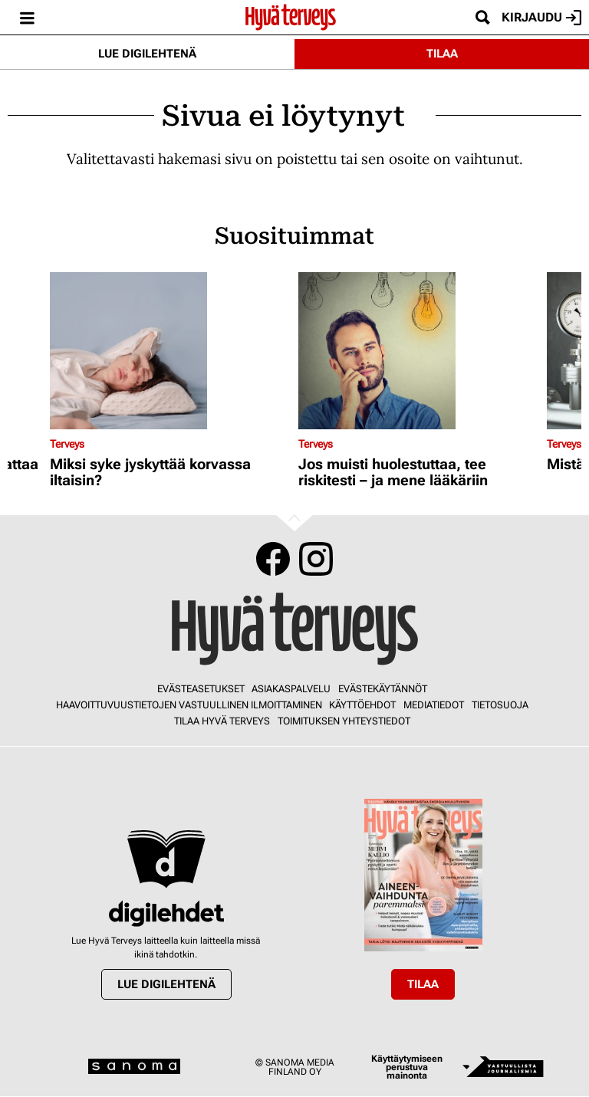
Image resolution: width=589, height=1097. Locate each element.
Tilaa (442, 54)
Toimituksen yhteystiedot (344, 721)
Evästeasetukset (201, 689)
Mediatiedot (433, 705)
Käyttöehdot (362, 705)
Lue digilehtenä (147, 54)
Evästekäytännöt (382, 689)
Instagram (316, 559)
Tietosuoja (500, 705)
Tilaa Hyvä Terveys (222, 721)
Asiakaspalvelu (291, 689)
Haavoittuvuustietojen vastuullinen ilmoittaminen (189, 705)
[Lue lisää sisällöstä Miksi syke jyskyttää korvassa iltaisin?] (170, 350)
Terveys (67, 444)
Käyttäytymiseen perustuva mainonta (407, 1067)
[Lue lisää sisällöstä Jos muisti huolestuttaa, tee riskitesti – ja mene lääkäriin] (418, 350)
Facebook (273, 559)
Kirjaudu (541, 17)
